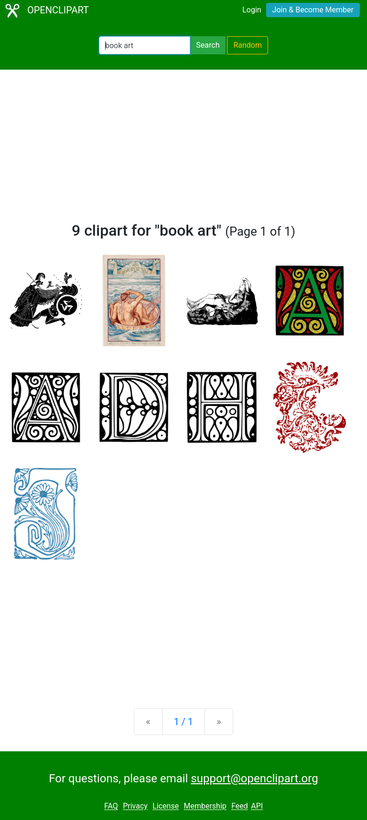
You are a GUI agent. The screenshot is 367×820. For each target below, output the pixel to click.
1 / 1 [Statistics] (184, 721)
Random (247, 45)
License (165, 806)
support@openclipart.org (254, 778)
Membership (205, 806)
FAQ (111, 806)
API (257, 806)
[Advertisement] (183, 150)
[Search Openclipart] (144, 45)
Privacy (135, 806)
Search (207, 45)
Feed (239, 806)
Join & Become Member (313, 9)
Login (251, 9)
